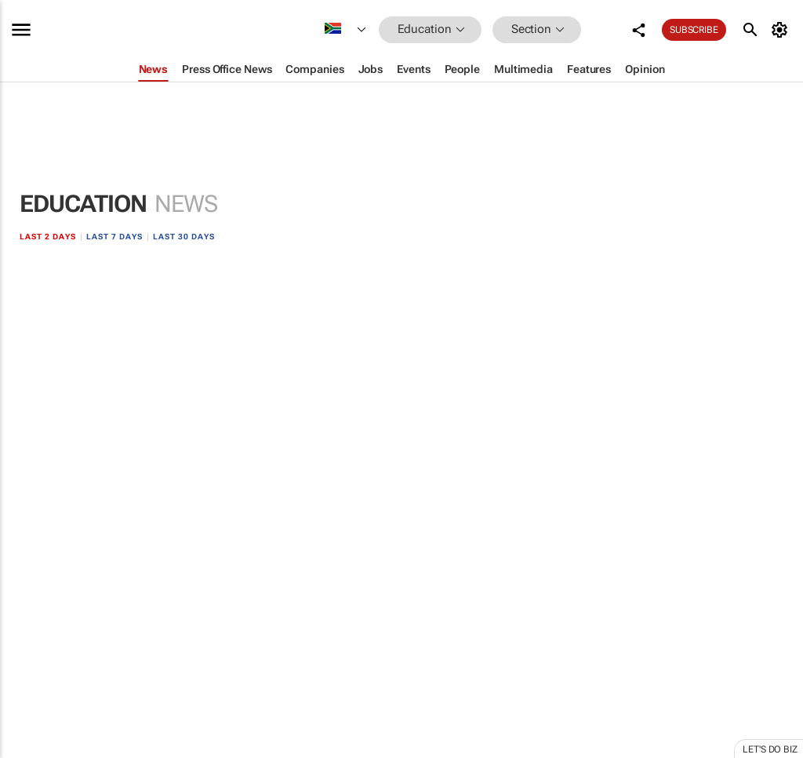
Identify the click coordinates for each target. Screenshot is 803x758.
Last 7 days (114, 236)
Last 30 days (184, 236)
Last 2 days (48, 236)
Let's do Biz (770, 749)
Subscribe (694, 29)
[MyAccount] (782, 30)
